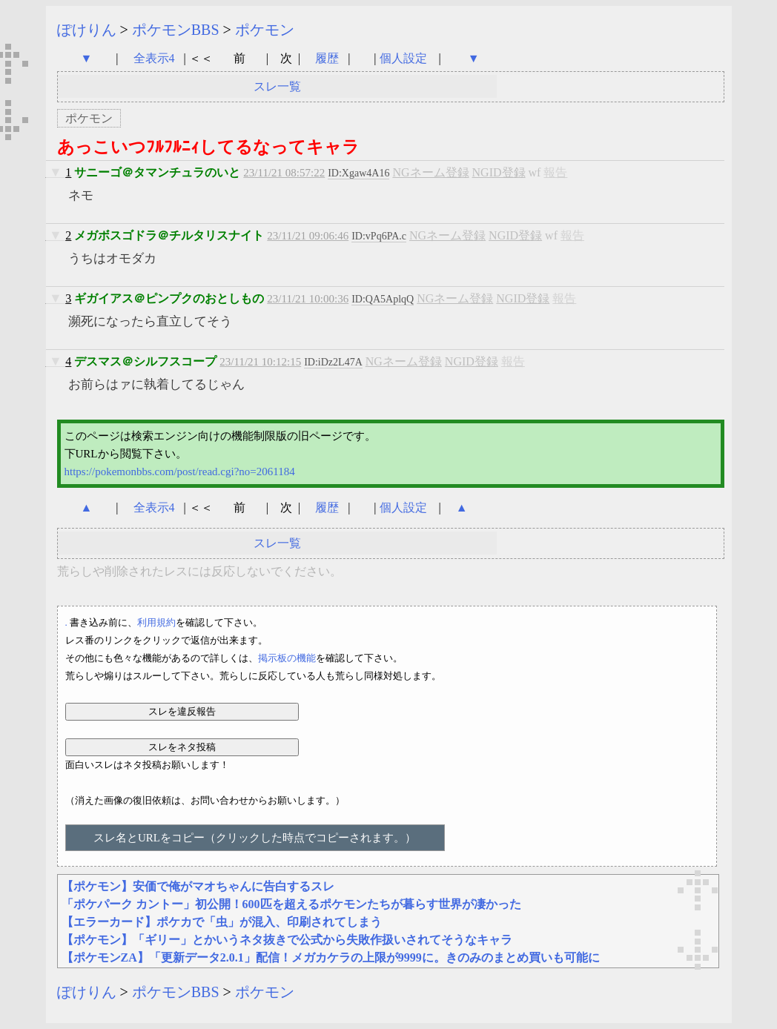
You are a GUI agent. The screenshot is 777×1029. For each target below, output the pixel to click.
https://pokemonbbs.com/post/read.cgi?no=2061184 (180, 471)
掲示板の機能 (287, 658)
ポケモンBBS (175, 29)
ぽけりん (86, 29)
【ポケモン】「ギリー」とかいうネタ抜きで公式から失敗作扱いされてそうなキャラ (287, 939)
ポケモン (264, 29)
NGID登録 (499, 172)
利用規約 (156, 622)
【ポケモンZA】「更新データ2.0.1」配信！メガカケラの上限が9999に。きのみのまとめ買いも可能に (331, 957)
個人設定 (403, 58)
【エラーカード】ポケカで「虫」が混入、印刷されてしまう (222, 922)
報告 (555, 172)
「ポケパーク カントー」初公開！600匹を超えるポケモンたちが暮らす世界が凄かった (291, 904)
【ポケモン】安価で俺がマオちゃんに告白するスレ (198, 886)
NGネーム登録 (430, 172)
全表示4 (154, 58)
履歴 (328, 58)
